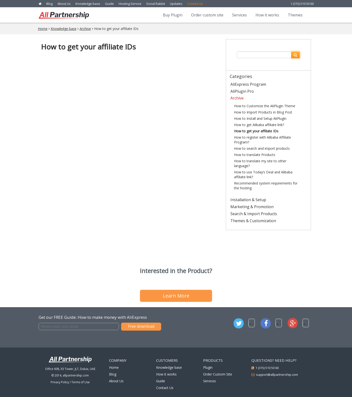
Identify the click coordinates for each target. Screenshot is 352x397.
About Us (64, 3)
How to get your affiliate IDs (256, 131)
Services (239, 15)
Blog (49, 3)
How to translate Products (254, 154)
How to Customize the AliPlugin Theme (264, 106)
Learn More (176, 295)
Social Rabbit (155, 3)
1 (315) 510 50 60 (302, 3)
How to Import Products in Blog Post (263, 112)
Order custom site (207, 15)
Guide (109, 3)
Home (43, 28)
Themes (295, 15)
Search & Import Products (253, 213)
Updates (176, 3)
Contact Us (195, 3)
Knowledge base (88, 3)
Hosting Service (130, 3)
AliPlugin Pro (242, 91)
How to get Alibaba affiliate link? (259, 124)
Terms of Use (80, 382)
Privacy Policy (60, 382)
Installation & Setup (248, 199)
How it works (267, 15)
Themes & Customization (253, 220)
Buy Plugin (172, 15)
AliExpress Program (248, 84)
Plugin (208, 367)
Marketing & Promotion (252, 206)
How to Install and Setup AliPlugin (260, 118)
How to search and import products (262, 148)
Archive (85, 28)
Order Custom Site (217, 374)
